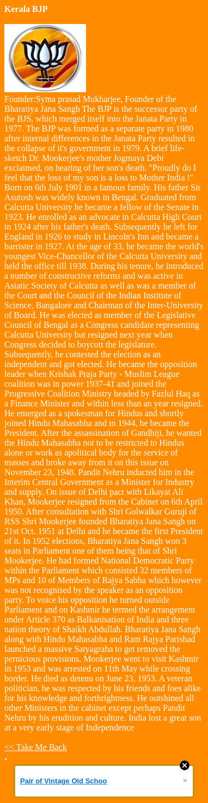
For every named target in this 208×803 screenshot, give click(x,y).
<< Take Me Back (35, 747)
